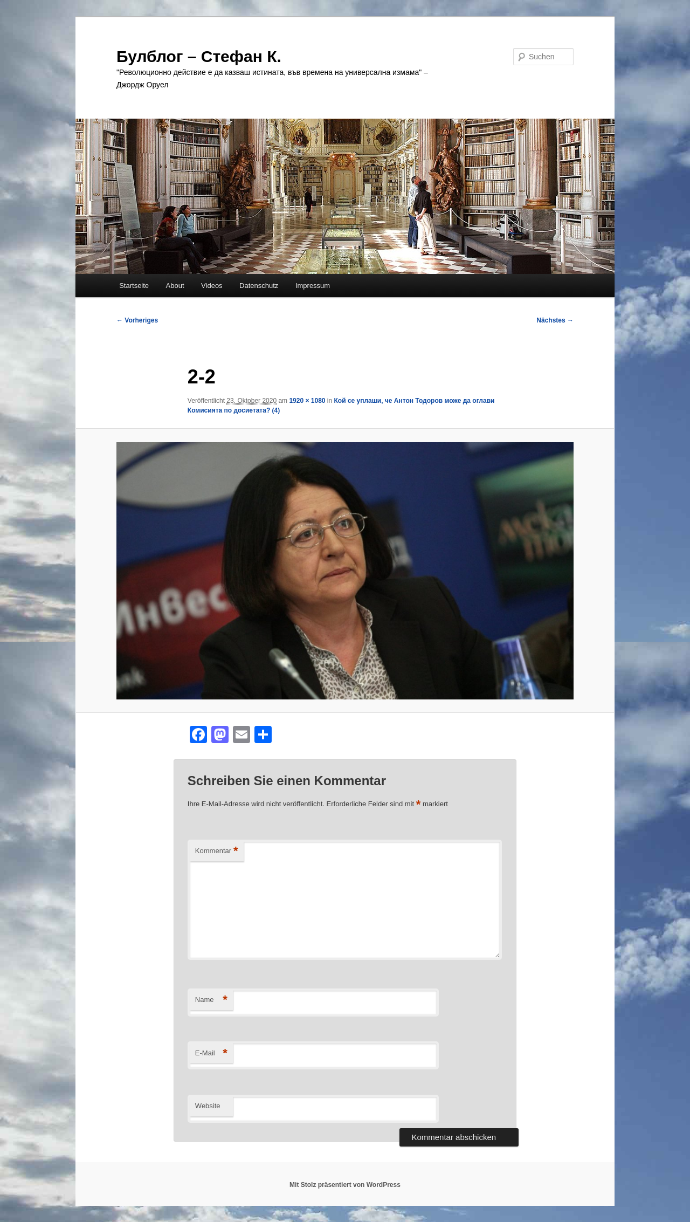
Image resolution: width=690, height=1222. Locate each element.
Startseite (134, 286)
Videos (212, 286)
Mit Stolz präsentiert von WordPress (345, 1185)
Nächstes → (555, 320)
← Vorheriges (137, 320)
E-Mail (211, 1053)
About (175, 286)
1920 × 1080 (307, 400)
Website (207, 1106)
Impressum (312, 286)
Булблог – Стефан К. (198, 56)
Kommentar (216, 851)
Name (211, 1000)
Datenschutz (258, 286)
